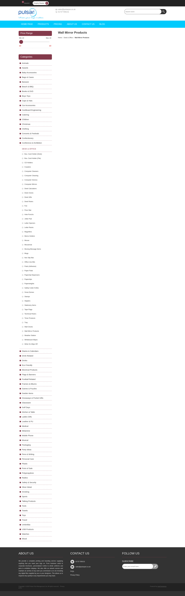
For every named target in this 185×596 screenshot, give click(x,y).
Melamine (26, 431)
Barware (25, 82)
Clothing (25, 129)
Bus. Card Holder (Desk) (33, 154)
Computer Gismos (31, 180)
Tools (24, 506)
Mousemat (28, 245)
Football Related (28, 379)
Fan (26, 206)
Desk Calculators (31, 188)
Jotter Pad (28, 219)
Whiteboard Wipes (31, 340)
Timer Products (30, 318)
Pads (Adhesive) (30, 266)
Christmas (26, 124)
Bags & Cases (28, 77)
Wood (24, 539)
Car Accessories (28, 105)
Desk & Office (68, 38)
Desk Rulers (29, 201)
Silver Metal (27, 487)
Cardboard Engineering (31, 110)
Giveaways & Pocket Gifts (32, 398)
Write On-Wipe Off (31, 344)
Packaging (26, 445)
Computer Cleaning (31, 175)
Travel (24, 520)
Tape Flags (28, 309)
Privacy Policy (75, 575)
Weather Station (30, 335)
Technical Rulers (30, 314)
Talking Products (29, 501)
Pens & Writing (28, 454)
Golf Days (26, 407)
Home (60, 38)
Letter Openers (30, 223)
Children (25, 119)
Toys (24, 515)
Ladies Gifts (27, 417)
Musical (25, 440)
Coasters (28, 167)
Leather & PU (27, 421)
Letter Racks (29, 227)
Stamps (27, 296)
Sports (24, 496)
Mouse (27, 240)
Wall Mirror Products (32, 331)
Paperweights (29, 283)
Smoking (25, 492)
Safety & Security (29, 482)
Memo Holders (30, 236)
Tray (26, 322)
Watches (25, 534)
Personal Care (28, 459)
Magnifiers (28, 232)
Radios (25, 478)
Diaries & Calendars (30, 351)
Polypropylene (28, 473)
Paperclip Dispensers (32, 275)
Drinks (24, 360)
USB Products (28, 529)
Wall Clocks (29, 327)
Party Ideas (26, 450)
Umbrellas (26, 525)
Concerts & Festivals (30, 133)
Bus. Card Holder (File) (33, 158)
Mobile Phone (27, 435)
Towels (25, 510)
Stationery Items (30, 305)
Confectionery (28, 138)
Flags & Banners (29, 374)
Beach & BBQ (28, 87)
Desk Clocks (29, 193)
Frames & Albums (29, 384)
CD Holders (29, 163)
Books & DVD (27, 91)
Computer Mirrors (31, 184)
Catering (25, 115)
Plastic (24, 464)
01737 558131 (63, 12)
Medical (25, 426)
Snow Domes (29, 292)
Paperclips (28, 279)
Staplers (27, 301)
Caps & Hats (27, 101)
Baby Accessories (29, 72)
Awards (25, 68)
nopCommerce (162, 586)
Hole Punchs (29, 214)
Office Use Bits (30, 262)
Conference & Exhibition (32, 143)
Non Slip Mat (29, 258)
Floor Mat (28, 210)
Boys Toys (26, 96)
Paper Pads (29, 271)
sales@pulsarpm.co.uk (67, 9)
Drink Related (27, 356)
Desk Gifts (28, 197)
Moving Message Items (33, 249)
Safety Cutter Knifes (32, 288)
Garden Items (27, 393)
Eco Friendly (27, 365)
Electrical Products (29, 370)
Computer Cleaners (31, 171)
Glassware (26, 403)
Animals (25, 63)
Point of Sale (27, 468)
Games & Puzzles (29, 389)
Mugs (26, 253)
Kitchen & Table (28, 412)
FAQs (72, 571)
